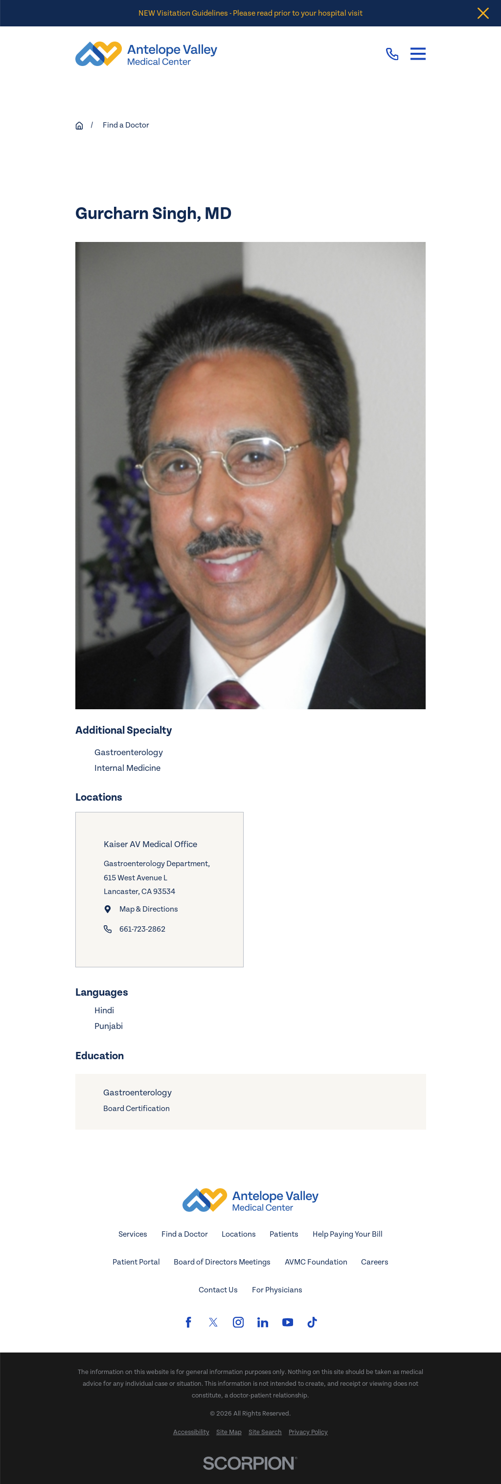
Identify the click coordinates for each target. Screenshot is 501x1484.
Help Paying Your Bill (348, 1234)
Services (132, 1234)
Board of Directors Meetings (222, 1262)
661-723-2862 (142, 929)
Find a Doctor (184, 1234)
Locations (239, 1234)
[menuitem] (191, 1433)
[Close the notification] (483, 13)
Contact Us (218, 1290)
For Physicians (277, 1290)
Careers (374, 1262)
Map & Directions (148, 909)
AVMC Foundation (316, 1262)
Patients (284, 1234)
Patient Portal (136, 1262)
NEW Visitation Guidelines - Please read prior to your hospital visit (250, 13)
